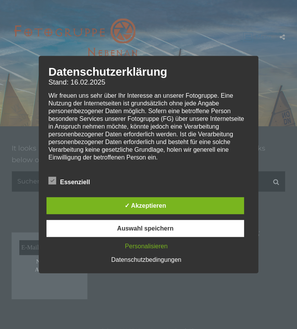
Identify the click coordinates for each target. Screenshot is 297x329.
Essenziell (69, 180)
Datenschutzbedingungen (146, 259)
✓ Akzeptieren (145, 205)
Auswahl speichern (145, 228)
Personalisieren (146, 246)
